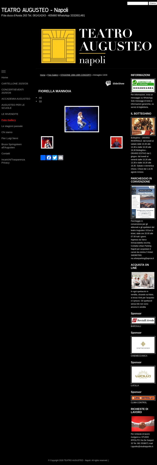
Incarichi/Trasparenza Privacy (13, 161)
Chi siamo (6, 132)
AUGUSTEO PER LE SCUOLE (13, 106)
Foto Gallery (8, 120)
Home (4, 77)
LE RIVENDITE (9, 114)
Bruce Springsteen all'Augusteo (11, 146)
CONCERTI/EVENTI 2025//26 (12, 91)
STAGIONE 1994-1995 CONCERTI (75, 75)
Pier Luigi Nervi (9, 138)
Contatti (5, 153)
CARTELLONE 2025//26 (14, 83)
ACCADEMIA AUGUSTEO (15, 98)
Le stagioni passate (12, 126)
